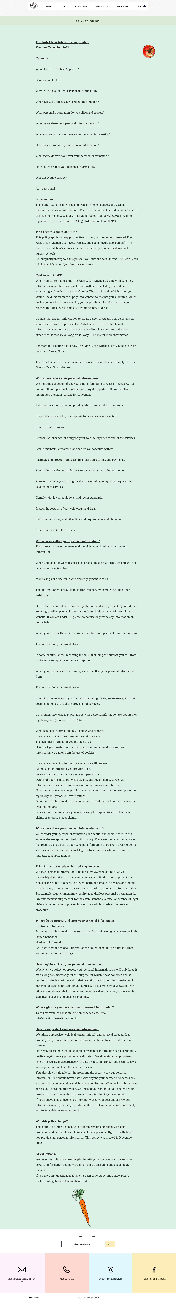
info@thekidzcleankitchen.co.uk (22, 1280)
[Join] (110, 1244)
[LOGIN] (140, 6)
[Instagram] (110, 1269)
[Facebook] (154, 1269)
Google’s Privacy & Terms (84, 335)
